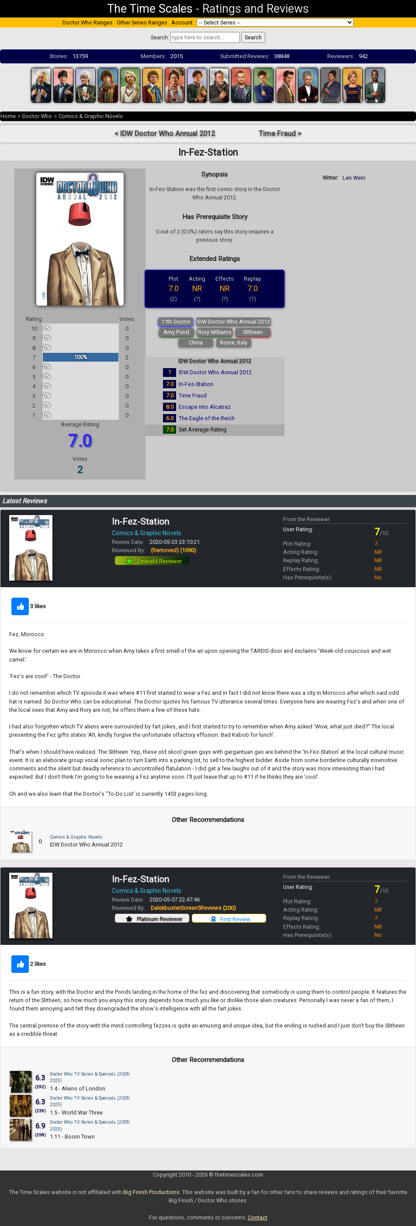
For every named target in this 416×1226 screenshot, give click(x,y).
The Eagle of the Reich (207, 418)
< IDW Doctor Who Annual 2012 (164, 133)
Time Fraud (193, 395)
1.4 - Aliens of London (77, 1088)
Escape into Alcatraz (205, 407)
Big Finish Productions (151, 1192)
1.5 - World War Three (76, 1112)
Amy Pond (176, 332)
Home (8, 116)
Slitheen (253, 332)
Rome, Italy (233, 342)
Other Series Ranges (142, 22)
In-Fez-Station (196, 384)
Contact (257, 1217)
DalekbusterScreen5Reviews (193, 908)
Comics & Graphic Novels (91, 116)
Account (182, 22)
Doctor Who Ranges (87, 22)
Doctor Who (37, 116)
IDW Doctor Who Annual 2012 (233, 321)
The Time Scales (150, 9)
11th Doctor (176, 321)
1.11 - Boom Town (72, 1136)
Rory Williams (215, 332)
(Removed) (173, 550)
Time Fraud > (280, 133)
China (196, 342)
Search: (160, 37)
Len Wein (354, 177)
